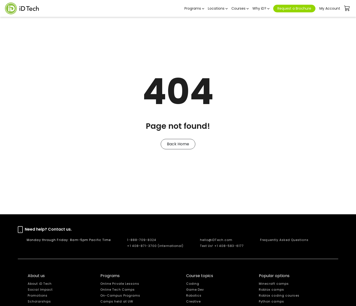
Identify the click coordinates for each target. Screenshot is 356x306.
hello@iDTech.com (216, 240)
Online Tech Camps (117, 289)
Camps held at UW (117, 301)
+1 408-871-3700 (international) (155, 246)
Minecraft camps (274, 284)
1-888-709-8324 (141, 240)
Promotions (37, 295)
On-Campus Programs (120, 295)
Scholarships (39, 301)
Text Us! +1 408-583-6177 (222, 246)
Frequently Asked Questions (284, 240)
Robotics (194, 295)
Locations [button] (216, 8)
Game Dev (195, 289)
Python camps (271, 301)
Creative (193, 301)
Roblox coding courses (279, 295)
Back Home (178, 144)
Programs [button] (192, 8)
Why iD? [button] (259, 8)
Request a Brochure (294, 8)
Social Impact (40, 289)
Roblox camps (271, 289)
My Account (329, 8)
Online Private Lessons (119, 284)
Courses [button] (238, 8)
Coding (193, 284)
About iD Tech (40, 284)
